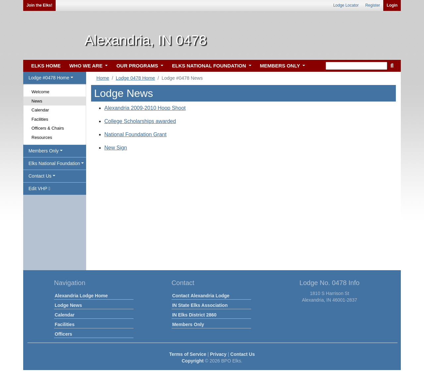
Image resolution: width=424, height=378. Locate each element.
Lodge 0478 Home (135, 78)
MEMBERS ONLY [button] (280, 65)
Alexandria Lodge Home (81, 295)
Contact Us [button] (39, 176)
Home (102, 78)
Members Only (188, 324)
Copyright (192, 360)
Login (392, 5)
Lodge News (68, 305)
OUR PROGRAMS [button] (137, 65)
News (36, 101)
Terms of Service (187, 354)
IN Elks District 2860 (194, 314)
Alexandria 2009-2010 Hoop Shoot (145, 108)
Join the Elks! (39, 5)
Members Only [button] (43, 150)
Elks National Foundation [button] (54, 163)
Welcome (40, 91)
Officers (63, 334)
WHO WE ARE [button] (86, 65)
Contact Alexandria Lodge (201, 295)
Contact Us (242, 354)
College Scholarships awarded (140, 121)
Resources (41, 137)
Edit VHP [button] (39, 188)
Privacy (218, 354)
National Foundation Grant (135, 134)
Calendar (40, 109)
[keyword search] (356, 66)
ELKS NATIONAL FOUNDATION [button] (209, 65)
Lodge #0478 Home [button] (48, 77)
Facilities (39, 119)
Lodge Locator (346, 5)
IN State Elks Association (200, 305)
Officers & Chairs (47, 128)
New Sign (115, 147)
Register (372, 5)
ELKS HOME (46, 65)
